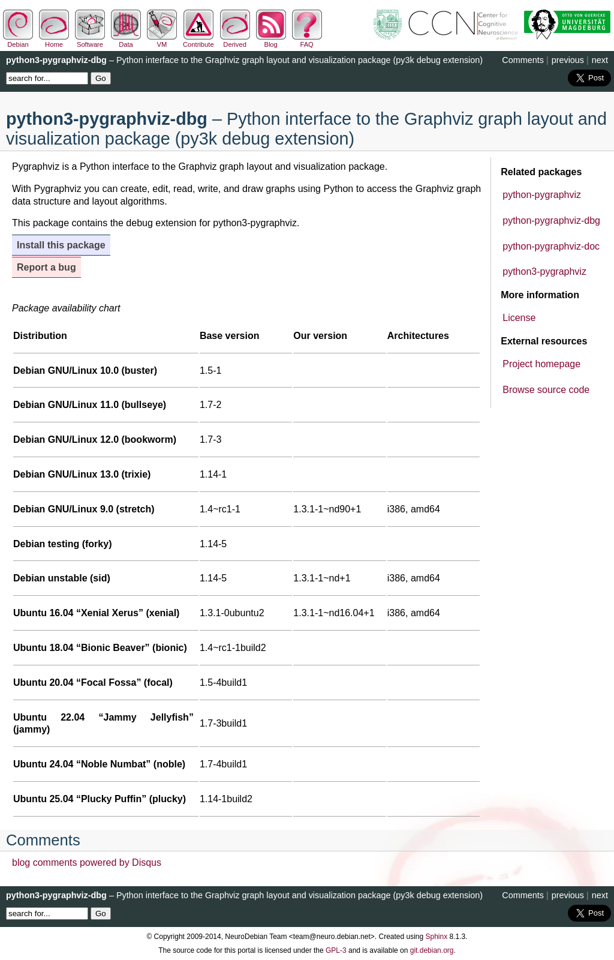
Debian (18, 41)
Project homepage (541, 364)
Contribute (198, 41)
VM (162, 41)
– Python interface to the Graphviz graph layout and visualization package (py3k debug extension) (244, 60)
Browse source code (545, 390)
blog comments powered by (86, 862)
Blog (271, 41)
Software (90, 41)
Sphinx (437, 936)
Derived (235, 41)
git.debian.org (432, 950)
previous (568, 60)
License (518, 318)
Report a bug (46, 267)
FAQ (307, 41)
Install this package (61, 245)
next (600, 60)
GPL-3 (336, 950)
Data (126, 41)
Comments (523, 60)
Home (54, 41)
